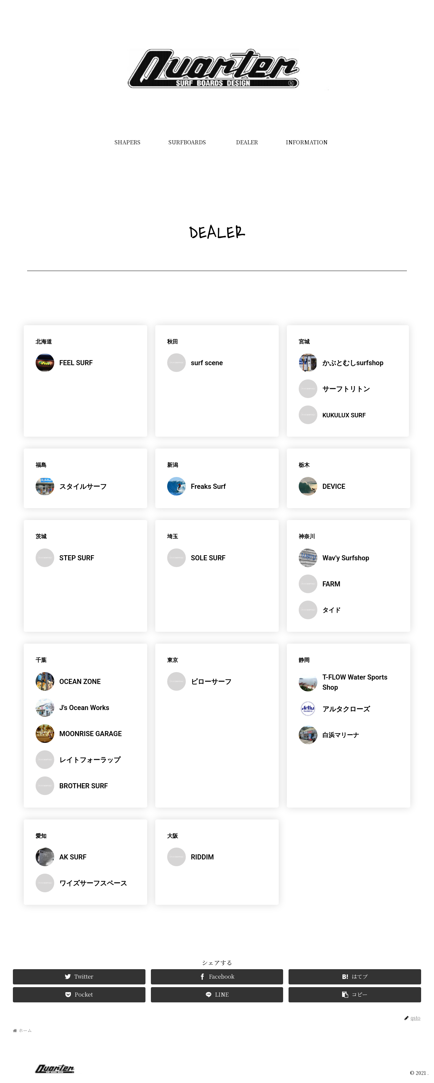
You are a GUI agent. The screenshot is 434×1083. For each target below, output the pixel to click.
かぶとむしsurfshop (352, 363)
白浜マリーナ (340, 734)
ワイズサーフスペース (93, 883)
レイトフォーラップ (89, 760)
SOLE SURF (208, 558)
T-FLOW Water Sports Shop (355, 682)
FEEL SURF (76, 363)
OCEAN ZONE (80, 682)
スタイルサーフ (83, 486)
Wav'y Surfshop (345, 558)
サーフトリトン (346, 389)
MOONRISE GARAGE (90, 734)
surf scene (207, 363)
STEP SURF (76, 558)
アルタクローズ (346, 709)
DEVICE (333, 486)
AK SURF (72, 857)
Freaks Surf (208, 486)
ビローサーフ (211, 682)
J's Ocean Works (84, 708)
